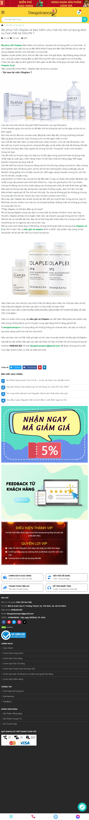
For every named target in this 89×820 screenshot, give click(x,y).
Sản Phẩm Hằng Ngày (12, 713)
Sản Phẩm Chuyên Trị (12, 719)
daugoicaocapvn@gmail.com (45, 346)
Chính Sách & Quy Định (13, 653)
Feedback (7, 701)
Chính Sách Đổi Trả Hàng (14, 664)
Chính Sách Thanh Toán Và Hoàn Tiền (19, 669)
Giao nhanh (8, 648)
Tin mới (18, 25)
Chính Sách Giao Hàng (13, 658)
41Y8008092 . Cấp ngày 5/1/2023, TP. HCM (26, 617)
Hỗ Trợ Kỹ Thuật (10, 724)
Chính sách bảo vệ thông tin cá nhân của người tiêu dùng (28, 674)
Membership (8, 696)
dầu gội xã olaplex (33, 229)
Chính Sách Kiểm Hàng (13, 679)
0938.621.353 (16, 610)
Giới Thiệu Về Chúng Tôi (13, 691)
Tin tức (9, 25)
